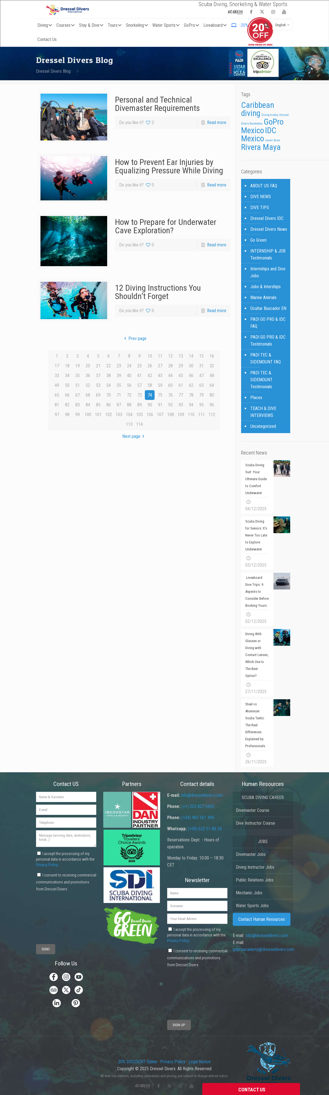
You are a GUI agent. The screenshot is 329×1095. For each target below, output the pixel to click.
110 (191, 414)
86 (108, 404)
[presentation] (56, 913)
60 (170, 385)
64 (212, 385)
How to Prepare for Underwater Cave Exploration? (165, 226)
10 (150, 356)
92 (170, 404)
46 (191, 375)
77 (181, 395)
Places (256, 397)
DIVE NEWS (260, 196)
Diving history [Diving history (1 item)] (269, 115)
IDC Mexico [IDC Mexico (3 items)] (258, 134)
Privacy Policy (47, 865)
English (283, 25)
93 (181, 404)
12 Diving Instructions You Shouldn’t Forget (158, 292)
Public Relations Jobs (254, 880)
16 (212, 356)
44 (170, 375)
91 (160, 404)
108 (170, 414)
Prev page (134, 338)
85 (98, 404)
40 (129, 375)
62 (191, 385)
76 (170, 395)
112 (211, 414)
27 (160, 365)
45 (181, 375)
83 (77, 404)
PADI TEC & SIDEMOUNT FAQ (265, 358)
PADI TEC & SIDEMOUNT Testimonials (261, 379)
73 (139, 395)
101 (98, 414)
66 (67, 395)
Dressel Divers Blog (53, 71)
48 (212, 375)
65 (57, 395)
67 (77, 395)
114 (139, 424)
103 (119, 414)
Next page (134, 436)
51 (77, 385)
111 (201, 414)
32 (212, 365)
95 (201, 404)
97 (57, 414)
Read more (216, 122)
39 (119, 375)
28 (170, 365)
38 (108, 375)
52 (88, 385)
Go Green (258, 240)
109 (180, 414)
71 (119, 395)
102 (108, 414)
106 (150, 414)
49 (57, 385)
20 (88, 365)
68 (88, 395)
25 (139, 365)
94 (191, 404)
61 (181, 385)
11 (160, 356)
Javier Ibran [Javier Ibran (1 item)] (272, 140)
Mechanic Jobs (249, 892)
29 (181, 365)
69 (98, 395)
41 (139, 375)
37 (98, 375)
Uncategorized (263, 426)
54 (108, 385)
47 (201, 375)
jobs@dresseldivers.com (266, 935)
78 (191, 395)
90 (150, 404)
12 (170, 356)
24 (129, 365)
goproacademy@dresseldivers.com (263, 949)
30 (191, 365)
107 (160, 414)
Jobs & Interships (265, 286)
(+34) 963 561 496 (197, 817)
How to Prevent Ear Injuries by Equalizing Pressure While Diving (169, 166)
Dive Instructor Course (255, 823)
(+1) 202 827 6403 (197, 806)
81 (57, 404)
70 (108, 395)
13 (181, 356)
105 (139, 414)
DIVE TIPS (259, 207)
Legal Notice (199, 1061)
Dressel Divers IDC (267, 218)
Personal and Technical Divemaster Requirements (157, 104)
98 (67, 414)
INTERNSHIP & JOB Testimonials (267, 254)
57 (139, 385)
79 (201, 395)
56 (129, 385)
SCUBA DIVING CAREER (263, 797)
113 (129, 424)
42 (150, 375)
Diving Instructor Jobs (255, 867)
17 (57, 365)
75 (160, 395)
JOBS (263, 841)
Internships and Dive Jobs (267, 272)
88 (129, 404)
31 (201, 365)
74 (150, 395)
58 (150, 385)
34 (67, 375)
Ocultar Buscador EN (268, 308)
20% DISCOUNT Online (137, 1061)
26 (150, 365)
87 (119, 404)
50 (67, 385)
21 (98, 365)
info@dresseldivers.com (202, 795)
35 (77, 375)
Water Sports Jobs (252, 905)
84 (88, 404)
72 (129, 395)
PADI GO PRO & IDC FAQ (267, 323)
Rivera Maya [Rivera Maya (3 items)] (261, 147)
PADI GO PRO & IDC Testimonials (267, 340)
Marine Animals (263, 297)
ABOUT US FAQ (263, 185)
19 (77, 365)
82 (67, 404)
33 (57, 375)
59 (160, 385)
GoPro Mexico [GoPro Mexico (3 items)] (262, 126)
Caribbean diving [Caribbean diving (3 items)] (257, 109)
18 (67, 365)
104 (129, 414)
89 (139, 404)
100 (88, 414)
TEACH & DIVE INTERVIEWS (263, 412)
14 (191, 356)
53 (98, 385)
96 (212, 404)
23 (119, 365)
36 (88, 375)
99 (77, 414)
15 (201, 356)
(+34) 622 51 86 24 (205, 828)
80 (212, 395)
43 (160, 375)
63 (201, 385)
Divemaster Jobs (251, 854)
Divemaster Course (252, 810)
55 (119, 385)
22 (108, 365)
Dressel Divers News (268, 229)
